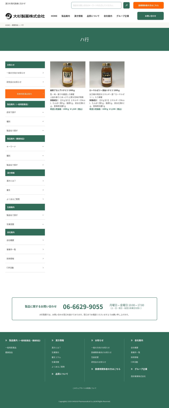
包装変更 (95, 357)
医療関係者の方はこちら (148, 5)
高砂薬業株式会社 (138, 376)
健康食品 (15, 25)
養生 (8, 190)
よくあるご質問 (13, 199)
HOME (54, 15)
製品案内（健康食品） (16, 138)
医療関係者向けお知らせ (101, 352)
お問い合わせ (150, 16)
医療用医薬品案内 (24, 93)
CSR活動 (10, 267)
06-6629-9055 (83, 306)
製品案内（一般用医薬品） (18, 104)
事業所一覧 (11, 249)
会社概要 (10, 240)
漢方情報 (78, 15)
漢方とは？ (11, 180)
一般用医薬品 (10, 347)
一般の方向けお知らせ (16, 72)
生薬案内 (11, 207)
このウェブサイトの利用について (84, 388)
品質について (93, 15)
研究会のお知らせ (14, 82)
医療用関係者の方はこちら (107, 368)
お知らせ (99, 340)
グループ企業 (122, 15)
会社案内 (108, 15)
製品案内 (66, 15)
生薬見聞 (55, 362)
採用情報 (10, 258)
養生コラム (56, 357)
